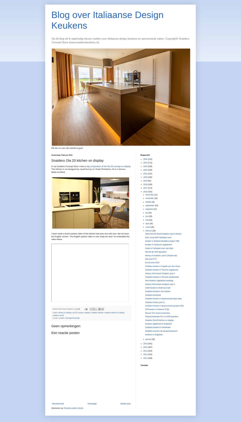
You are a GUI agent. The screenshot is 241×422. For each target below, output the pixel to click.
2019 (145, 181)
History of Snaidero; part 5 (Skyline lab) (161, 255)
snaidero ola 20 (58, 315)
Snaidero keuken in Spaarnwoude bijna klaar (163, 299)
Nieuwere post (58, 404)
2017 (145, 188)
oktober (149, 202)
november (150, 198)
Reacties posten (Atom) (73, 408)
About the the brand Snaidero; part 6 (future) (163, 234)
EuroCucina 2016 (152, 263)
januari (149, 339)
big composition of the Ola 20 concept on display (108, 166)
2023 (145, 166)
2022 (145, 170)
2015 (145, 344)
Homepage (92, 404)
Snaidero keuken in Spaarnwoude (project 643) (164, 306)
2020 (145, 177)
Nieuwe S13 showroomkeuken (157, 313)
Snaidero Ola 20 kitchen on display (159, 320)
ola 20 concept (77, 313)
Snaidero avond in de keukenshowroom (161, 331)
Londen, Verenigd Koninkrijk (69, 318)
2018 (145, 184)
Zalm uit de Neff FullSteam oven (158, 237)
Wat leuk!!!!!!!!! (151, 259)
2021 (145, 174)
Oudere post (125, 404)
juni (147, 216)
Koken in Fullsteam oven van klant (159, 248)
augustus (150, 209)
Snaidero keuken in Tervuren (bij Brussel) (162, 277)
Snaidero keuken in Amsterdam (158, 327)
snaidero (87, 313)
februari (149, 231)
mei (147, 220)
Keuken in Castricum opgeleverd (158, 245)
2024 (145, 163)
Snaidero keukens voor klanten (157, 291)
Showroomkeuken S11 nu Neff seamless (161, 317)
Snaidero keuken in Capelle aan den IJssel (162, 266)
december (150, 195)
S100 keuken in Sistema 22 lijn (157, 288)
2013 (145, 351)
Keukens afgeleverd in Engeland (158, 324)
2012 (145, 354)
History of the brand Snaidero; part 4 (160, 273)
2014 (145, 347)
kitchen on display (64, 313)
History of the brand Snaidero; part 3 (160, 284)
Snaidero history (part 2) (155, 302)
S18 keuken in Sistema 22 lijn (157, 309)
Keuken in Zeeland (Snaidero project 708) (162, 241)
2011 (145, 358)
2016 (145, 192)
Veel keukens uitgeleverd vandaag (159, 281)
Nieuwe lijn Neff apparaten (156, 252)
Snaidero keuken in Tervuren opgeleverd (161, 270)
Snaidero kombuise (153, 295)
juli (147, 213)
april (148, 223)
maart (148, 227)
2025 (145, 159)
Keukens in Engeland (153, 335)
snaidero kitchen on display (114, 313)
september (150, 205)
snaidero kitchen (97, 313)
